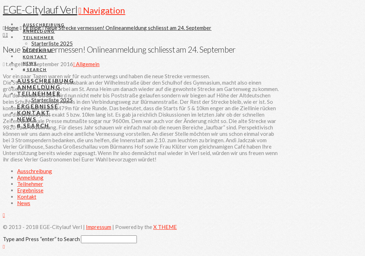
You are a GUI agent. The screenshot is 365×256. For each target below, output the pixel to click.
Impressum (98, 227)
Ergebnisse (30, 190)
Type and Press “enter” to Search (41, 239)
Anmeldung (30, 177)
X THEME (165, 227)
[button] (101, 10)
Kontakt (26, 196)
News (23, 203)
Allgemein (86, 64)
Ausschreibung (34, 171)
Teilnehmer (30, 184)
